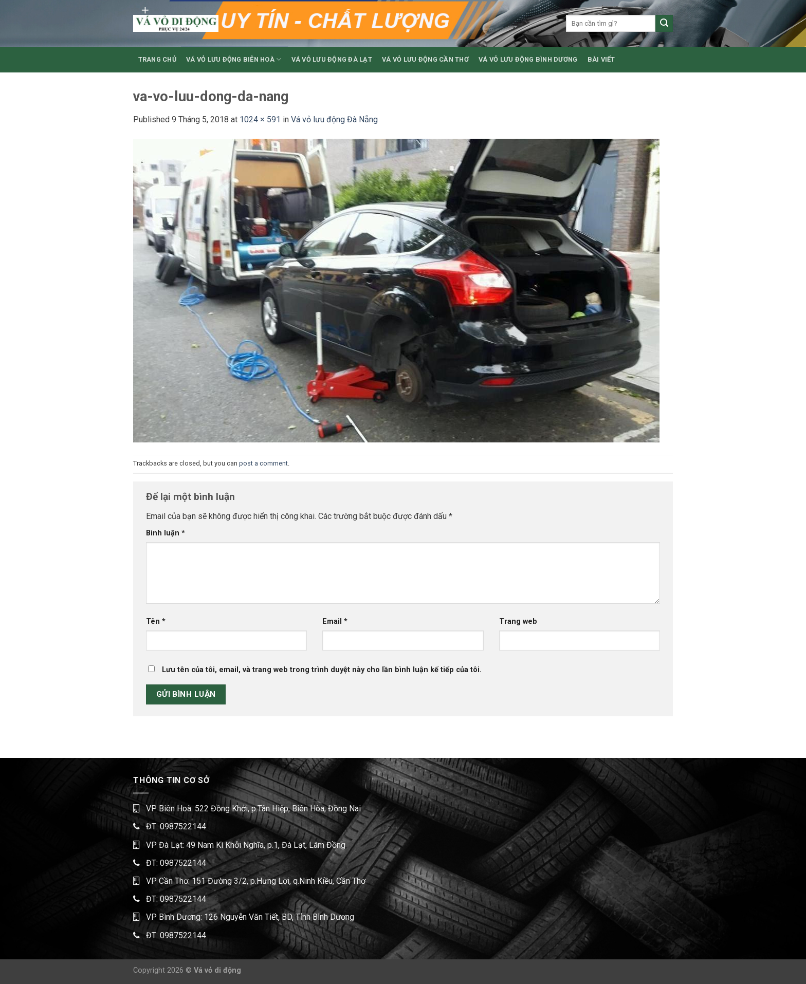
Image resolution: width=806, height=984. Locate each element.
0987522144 (183, 826)
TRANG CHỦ (157, 59)
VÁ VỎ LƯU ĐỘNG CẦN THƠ (425, 59)
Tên (156, 621)
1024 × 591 (260, 119)
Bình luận (165, 533)
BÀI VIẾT (601, 59)
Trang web (518, 621)
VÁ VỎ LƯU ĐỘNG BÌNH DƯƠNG (528, 59)
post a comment (263, 463)
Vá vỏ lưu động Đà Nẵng (334, 119)
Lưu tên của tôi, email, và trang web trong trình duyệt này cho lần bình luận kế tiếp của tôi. (322, 669)
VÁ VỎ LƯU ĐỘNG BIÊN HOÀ (233, 59)
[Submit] (664, 23)
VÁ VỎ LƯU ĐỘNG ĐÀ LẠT (331, 59)
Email (334, 621)
